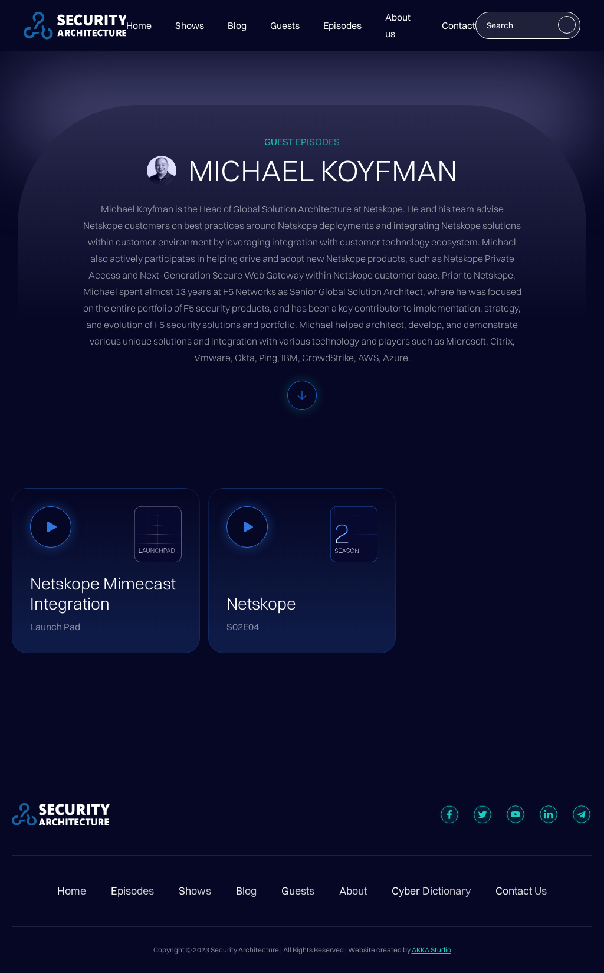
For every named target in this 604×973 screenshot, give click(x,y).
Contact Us (521, 891)
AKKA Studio (431, 949)
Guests (285, 25)
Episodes (342, 25)
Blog (237, 25)
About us (398, 25)
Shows (189, 25)
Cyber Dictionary (431, 891)
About (353, 891)
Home (139, 25)
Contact (458, 25)
